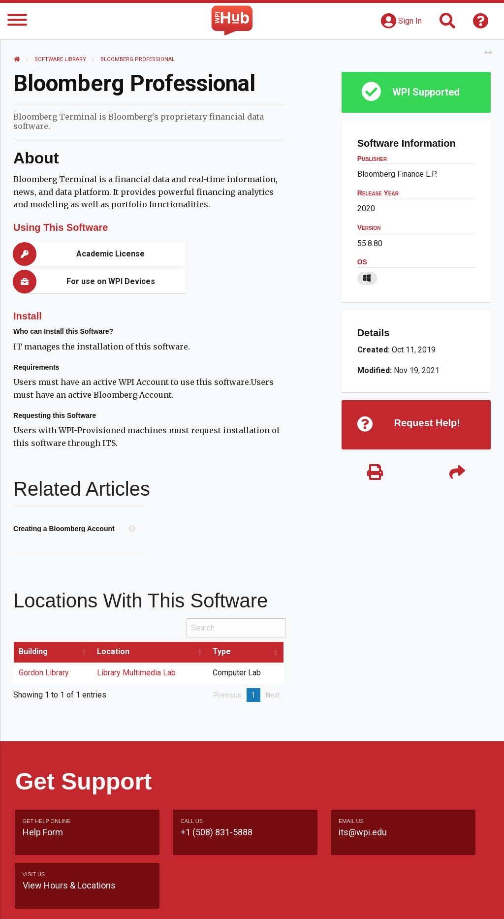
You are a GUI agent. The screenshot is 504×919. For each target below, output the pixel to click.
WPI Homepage (422, 882)
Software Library (62, 59)
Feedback (316, 882)
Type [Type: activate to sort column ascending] (223, 624)
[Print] (374, 473)
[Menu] (17, 21)
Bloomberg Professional (139, 59)
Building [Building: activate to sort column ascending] (34, 624)
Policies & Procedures (374, 901)
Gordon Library (45, 645)
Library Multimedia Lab (137, 645)
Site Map (363, 882)
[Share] (455, 473)
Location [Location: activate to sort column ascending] (114, 624)
